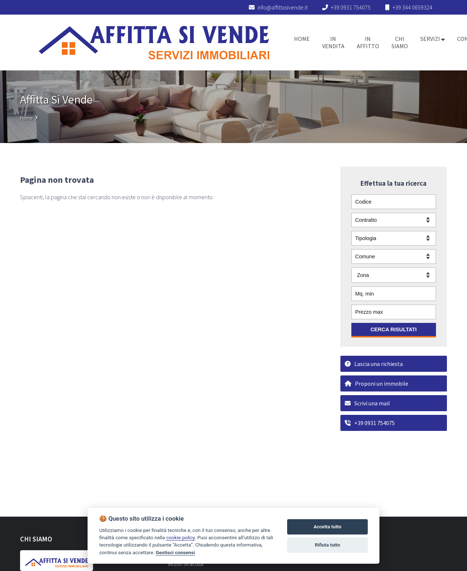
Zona (363, 275)
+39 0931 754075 (351, 7)
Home (26, 118)
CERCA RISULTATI (393, 329)
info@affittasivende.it (278, 7)
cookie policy (180, 537)
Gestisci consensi (175, 552)
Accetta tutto (327, 526)
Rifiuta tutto (327, 545)
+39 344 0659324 (412, 7)
